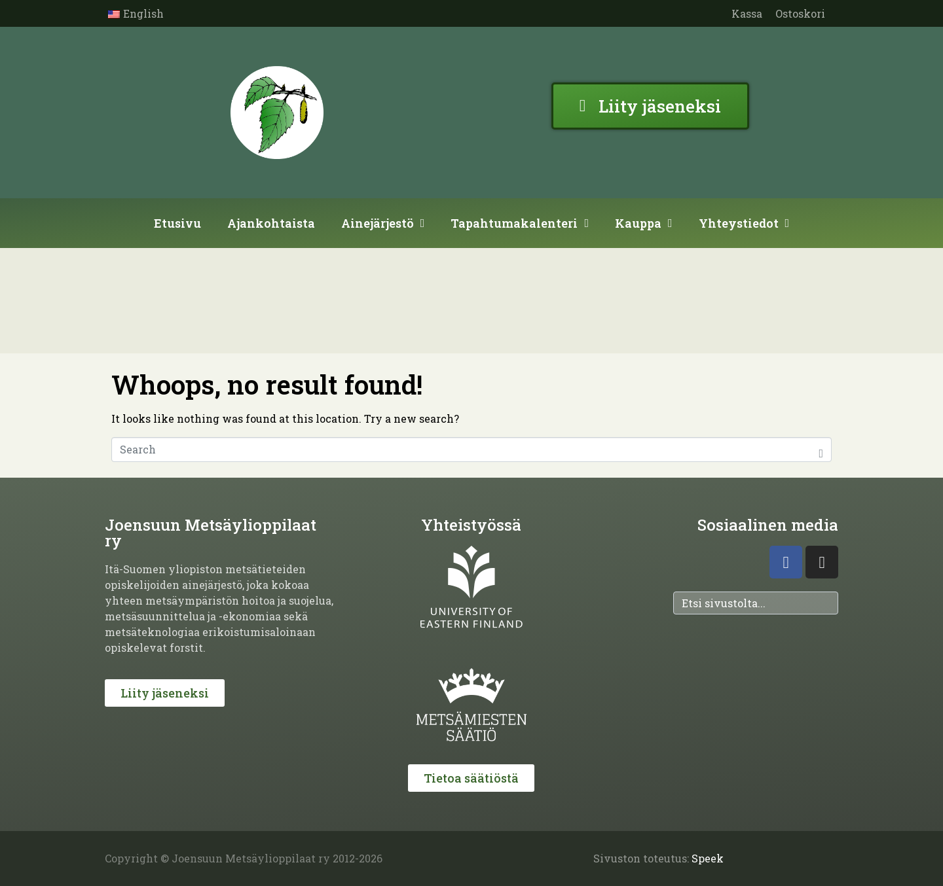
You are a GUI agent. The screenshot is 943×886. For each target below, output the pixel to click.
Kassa (746, 13)
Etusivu (177, 223)
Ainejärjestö (383, 223)
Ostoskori (800, 13)
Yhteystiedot (744, 223)
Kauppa (644, 223)
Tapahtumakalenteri (520, 223)
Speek (708, 858)
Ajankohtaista (271, 223)
